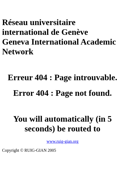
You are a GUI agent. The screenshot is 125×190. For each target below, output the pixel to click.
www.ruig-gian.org (62, 141)
